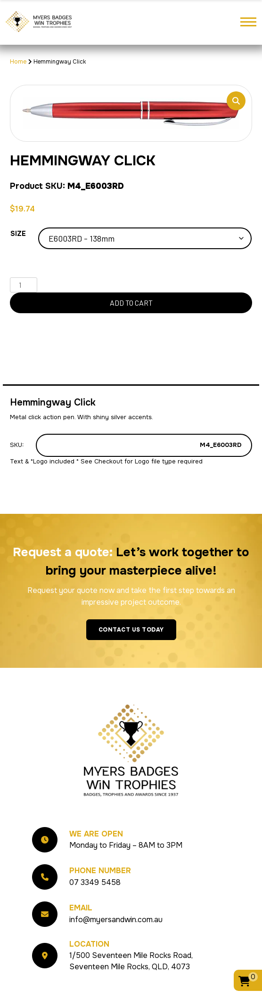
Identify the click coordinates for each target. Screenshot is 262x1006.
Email (80, 908)
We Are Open (96, 834)
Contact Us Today (131, 629)
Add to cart (131, 302)
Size (18, 233)
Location (89, 944)
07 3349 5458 (95, 882)
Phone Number (100, 871)
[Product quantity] (23, 284)
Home (18, 61)
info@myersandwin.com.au (116, 920)
